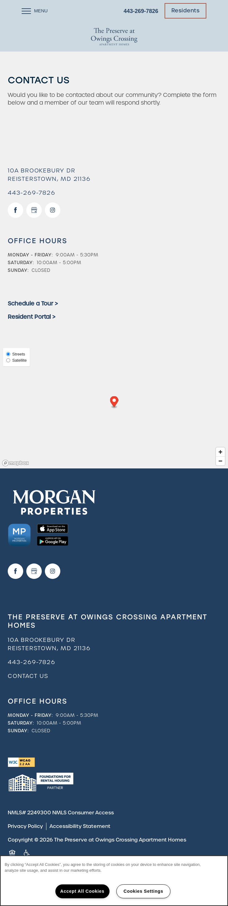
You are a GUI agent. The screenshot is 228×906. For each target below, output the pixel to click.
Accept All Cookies (82, 891)
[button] (186, 11)
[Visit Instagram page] (52, 210)
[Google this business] (34, 210)
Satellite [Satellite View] (16, 360)
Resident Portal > (31, 316)
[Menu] (35, 11)
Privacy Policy (25, 826)
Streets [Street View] (15, 354)
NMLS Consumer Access (83, 812)
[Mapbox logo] (15, 463)
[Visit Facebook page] (15, 210)
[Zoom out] (220, 460)
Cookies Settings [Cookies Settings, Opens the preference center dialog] (143, 891)
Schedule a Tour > (33, 303)
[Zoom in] (220, 451)
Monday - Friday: (30, 255)
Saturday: (21, 262)
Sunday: (18, 270)
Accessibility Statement (79, 826)
